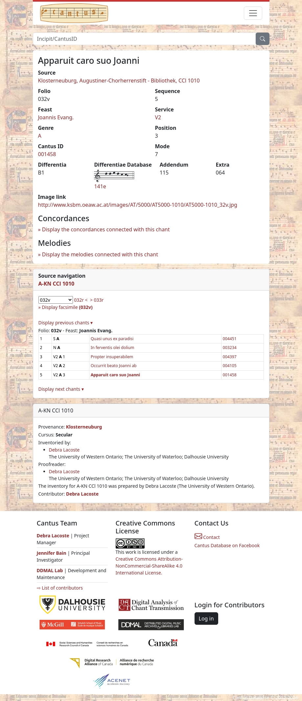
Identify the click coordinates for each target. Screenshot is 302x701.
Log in (206, 618)
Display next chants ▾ (61, 389)
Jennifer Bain (52, 553)
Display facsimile (67, 307)
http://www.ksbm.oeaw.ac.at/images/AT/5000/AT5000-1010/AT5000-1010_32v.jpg (137, 204)
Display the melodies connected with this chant (100, 254)
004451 (230, 338)
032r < (80, 300)
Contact (207, 537)
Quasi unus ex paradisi (112, 338)
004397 (230, 357)
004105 (230, 365)
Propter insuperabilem (112, 357)
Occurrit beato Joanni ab (114, 365)
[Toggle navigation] (253, 13)
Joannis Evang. (56, 117)
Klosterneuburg (84, 427)
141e (100, 186)
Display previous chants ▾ (65, 322)
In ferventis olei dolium (112, 347)
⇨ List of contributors (60, 588)
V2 (158, 117)
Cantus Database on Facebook (227, 545)
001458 (47, 154)
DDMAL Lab (50, 570)
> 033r (97, 300)
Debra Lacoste (64, 450)
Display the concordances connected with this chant (106, 229)
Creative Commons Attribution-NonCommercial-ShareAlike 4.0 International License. (149, 566)
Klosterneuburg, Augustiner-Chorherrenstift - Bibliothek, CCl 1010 (119, 80)
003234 (230, 347)
